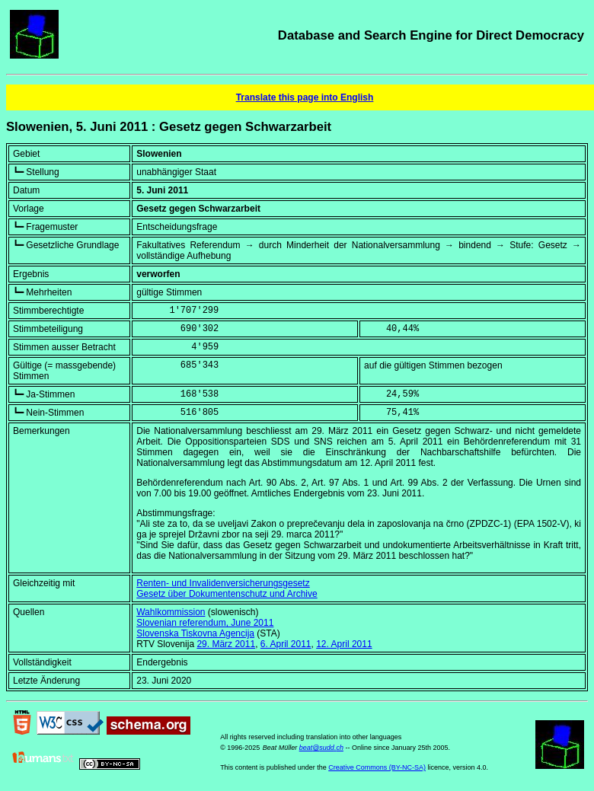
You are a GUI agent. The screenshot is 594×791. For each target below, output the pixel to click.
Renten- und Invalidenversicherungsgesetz (222, 583)
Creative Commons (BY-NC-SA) (377, 767)
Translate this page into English (305, 97)
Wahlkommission (170, 612)
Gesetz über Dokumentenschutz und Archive (226, 593)
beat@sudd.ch (321, 747)
